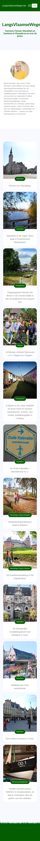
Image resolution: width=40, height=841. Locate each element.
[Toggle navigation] (29, 5)
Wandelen (20, 179)
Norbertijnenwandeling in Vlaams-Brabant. (20, 523)
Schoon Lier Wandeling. (20, 186)
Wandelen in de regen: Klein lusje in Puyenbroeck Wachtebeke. (20, 239)
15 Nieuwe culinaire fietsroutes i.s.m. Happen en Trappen (19, 353)
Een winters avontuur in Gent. (20, 738)
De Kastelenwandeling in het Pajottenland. (20, 577)
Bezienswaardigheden (20, 782)
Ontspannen (20, 285)
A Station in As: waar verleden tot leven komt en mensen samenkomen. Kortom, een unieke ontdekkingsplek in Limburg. (20, 411)
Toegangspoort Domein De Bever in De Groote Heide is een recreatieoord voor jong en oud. (19, 297)
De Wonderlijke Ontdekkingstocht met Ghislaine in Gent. (20, 631)
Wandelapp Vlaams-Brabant (20, 515)
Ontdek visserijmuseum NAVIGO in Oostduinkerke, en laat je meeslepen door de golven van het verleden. (20, 793)
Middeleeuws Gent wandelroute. (20, 687)
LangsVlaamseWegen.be (14, 5)
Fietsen (20, 345)
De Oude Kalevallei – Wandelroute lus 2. (20, 470)
